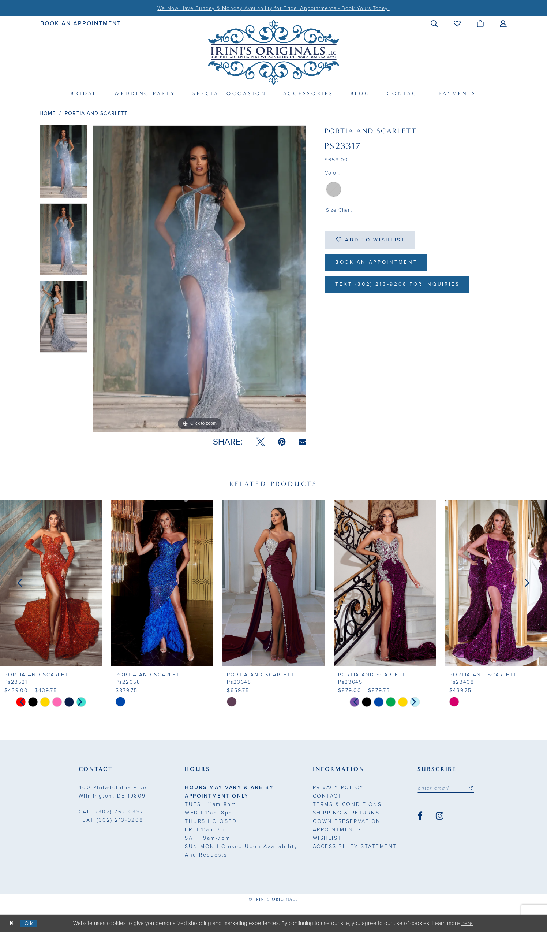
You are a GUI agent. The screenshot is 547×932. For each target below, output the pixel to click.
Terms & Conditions (347, 804)
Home (48, 113)
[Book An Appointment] (80, 23)
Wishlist (327, 838)
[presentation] (51, 583)
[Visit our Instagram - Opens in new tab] (439, 816)
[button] (434, 23)
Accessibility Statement (355, 846)
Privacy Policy (338, 787)
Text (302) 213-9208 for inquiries (401, 286)
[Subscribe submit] (472, 788)
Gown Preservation (347, 821)
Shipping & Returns (346, 813)
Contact (327, 796)
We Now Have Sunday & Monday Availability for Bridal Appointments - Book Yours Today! (273, 8)
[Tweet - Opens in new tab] (260, 442)
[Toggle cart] (480, 23)
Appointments (337, 830)
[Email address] (446, 788)
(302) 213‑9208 (111, 820)
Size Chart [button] (339, 210)
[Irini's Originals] (273, 52)
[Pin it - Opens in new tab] (282, 442)
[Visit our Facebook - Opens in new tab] (420, 816)
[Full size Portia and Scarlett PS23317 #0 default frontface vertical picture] (199, 279)
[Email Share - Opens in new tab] (302, 442)
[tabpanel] (64, 164)
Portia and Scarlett (96, 113)
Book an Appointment (378, 263)
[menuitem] (80, 23)
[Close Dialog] (11, 923)
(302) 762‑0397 (111, 812)
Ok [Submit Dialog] (30, 923)
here (467, 923)
